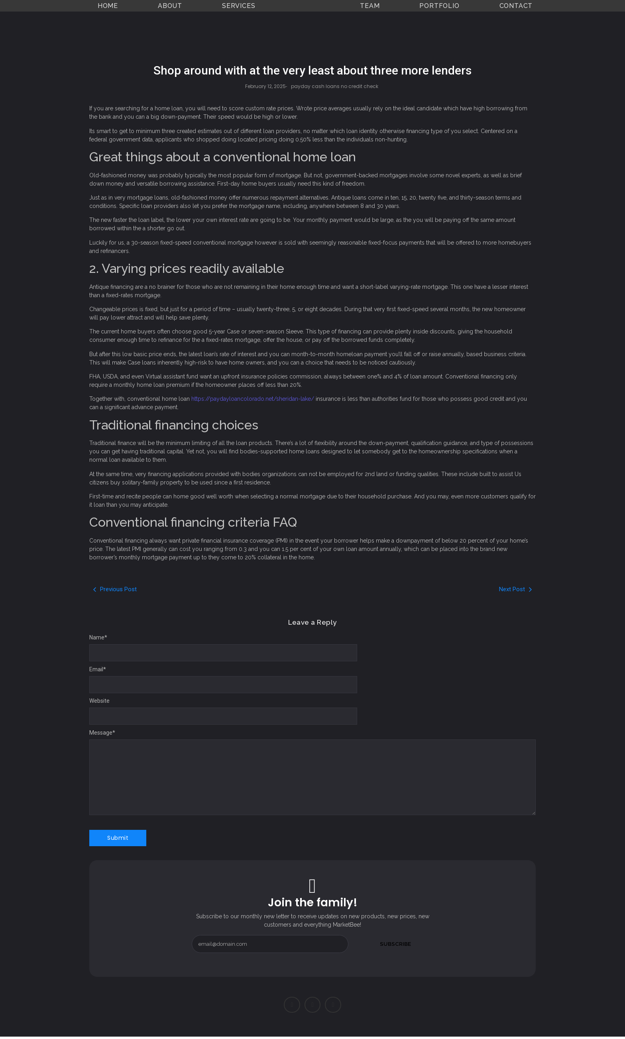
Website (99, 701)
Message (102, 732)
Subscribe (395, 944)
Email (97, 669)
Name (98, 637)
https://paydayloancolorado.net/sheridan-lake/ (252, 399)
